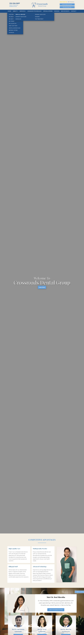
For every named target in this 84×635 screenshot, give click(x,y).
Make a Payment (13, 5)
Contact (73, 11)
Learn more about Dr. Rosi (56, 609)
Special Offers (47, 11)
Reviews (56, 11)
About (15, 11)
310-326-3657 (14, 3)
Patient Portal (13, 6)
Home (9, 11)
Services (22, 11)
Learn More (42, 287)
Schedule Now (79, 591)
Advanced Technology (35, 11)
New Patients (65, 11)
